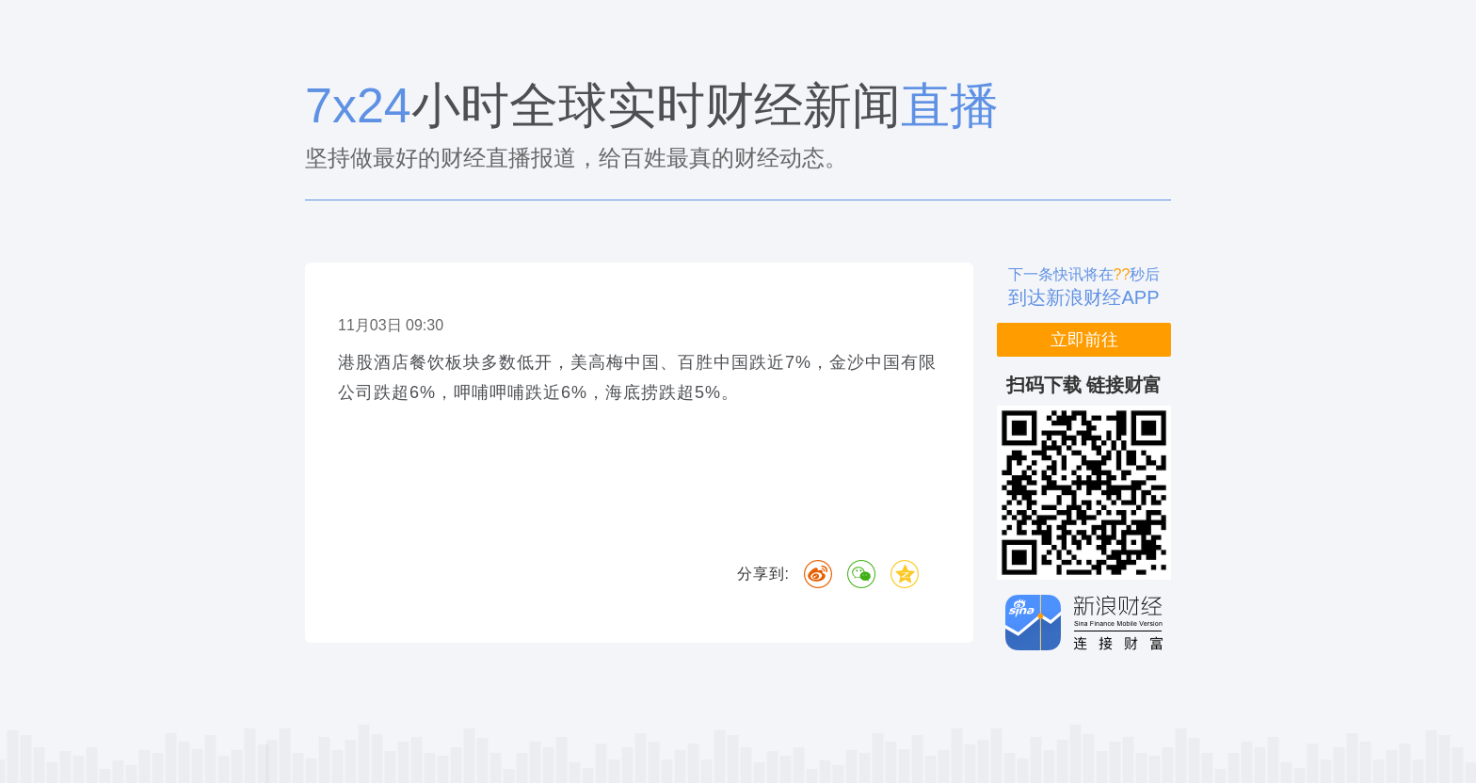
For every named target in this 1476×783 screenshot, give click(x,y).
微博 (818, 574)
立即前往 (1084, 339)
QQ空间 (904, 574)
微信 (861, 574)
